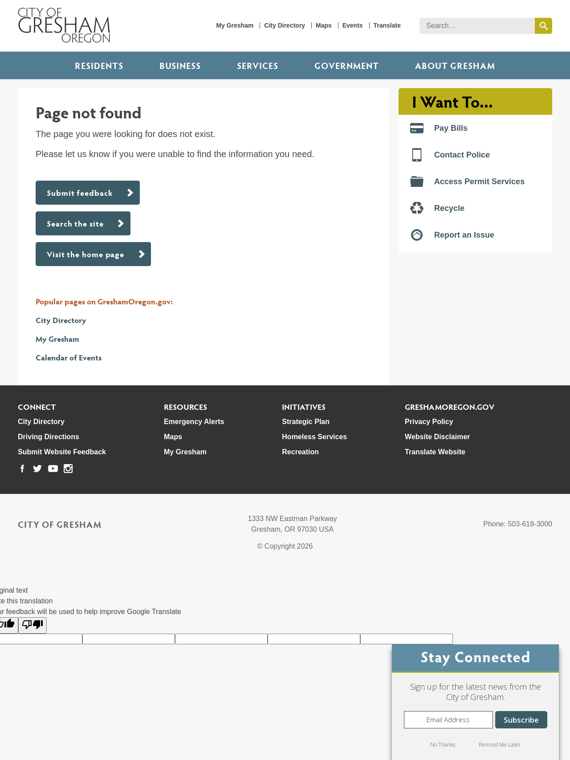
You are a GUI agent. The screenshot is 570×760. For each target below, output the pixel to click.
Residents (99, 65)
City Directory (284, 25)
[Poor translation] (32, 625)
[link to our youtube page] (53, 468)
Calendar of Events (69, 357)
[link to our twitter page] (37, 468)
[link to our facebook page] (22, 468)
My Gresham (234, 25)
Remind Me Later (500, 744)
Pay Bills (439, 128)
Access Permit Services (467, 181)
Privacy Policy (429, 421)
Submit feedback (80, 192)
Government (346, 65)
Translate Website (435, 452)
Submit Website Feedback (62, 452)
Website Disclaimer (437, 437)
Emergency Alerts (194, 421)
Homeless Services (314, 437)
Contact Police (450, 155)
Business (180, 65)
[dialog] (475, 702)
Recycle (437, 208)
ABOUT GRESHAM (455, 65)
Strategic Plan (306, 421)
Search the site (75, 223)
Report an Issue (452, 235)
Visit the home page (85, 253)
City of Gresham (60, 524)
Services (257, 65)
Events (352, 25)
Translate (387, 25)
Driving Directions (48, 437)
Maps (324, 25)
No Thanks (442, 744)
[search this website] (543, 26)
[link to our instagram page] (68, 468)
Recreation (300, 452)
